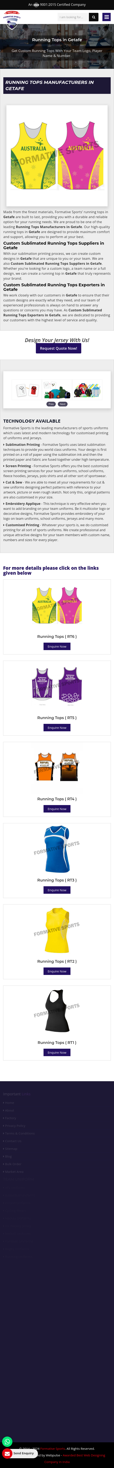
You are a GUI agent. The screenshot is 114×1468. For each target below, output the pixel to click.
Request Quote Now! (58, 348)
